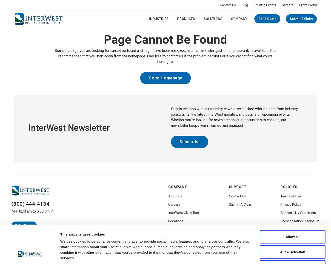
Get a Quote (267, 19)
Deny (292, 234)
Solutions (213, 19)
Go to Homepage (165, 78)
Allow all (293, 204)
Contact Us (228, 5)
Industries (159, 19)
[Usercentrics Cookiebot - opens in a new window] (30, 255)
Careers (287, 5)
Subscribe (190, 141)
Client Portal (308, 5)
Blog (245, 5)
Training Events (265, 5)
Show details (241, 255)
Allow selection (292, 219)
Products (186, 19)
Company (239, 19)
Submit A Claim (301, 19)
